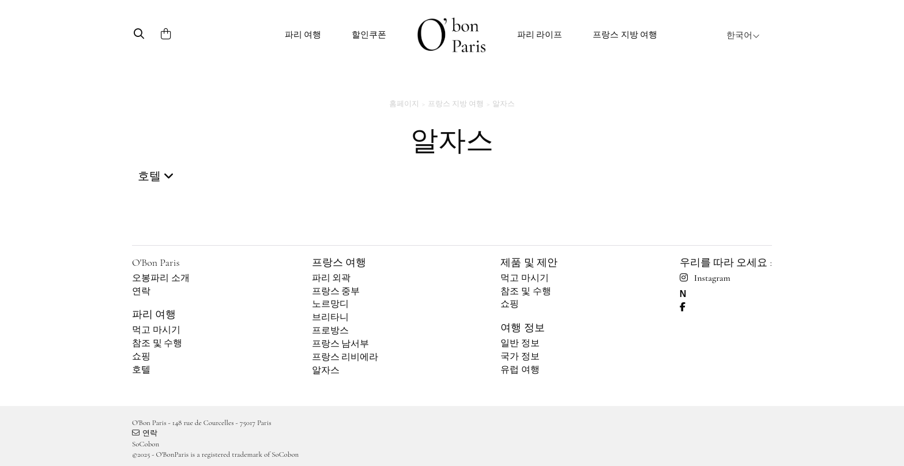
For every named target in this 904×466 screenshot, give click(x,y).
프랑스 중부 (336, 291)
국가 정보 (520, 356)
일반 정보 (520, 343)
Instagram (705, 278)
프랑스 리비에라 (345, 357)
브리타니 (330, 317)
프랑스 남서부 (341, 344)
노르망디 (330, 304)
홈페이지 (404, 103)
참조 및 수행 (157, 343)
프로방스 (330, 330)
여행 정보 (522, 327)
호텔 (141, 369)
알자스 (326, 370)
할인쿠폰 (369, 34)
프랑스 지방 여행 (625, 34)
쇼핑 (141, 356)
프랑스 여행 (339, 262)
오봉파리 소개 (161, 278)
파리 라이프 (540, 34)
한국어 (743, 35)
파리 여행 (303, 34)
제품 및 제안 (528, 262)
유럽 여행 (520, 369)
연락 (141, 291)
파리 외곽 (331, 278)
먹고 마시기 (156, 330)
